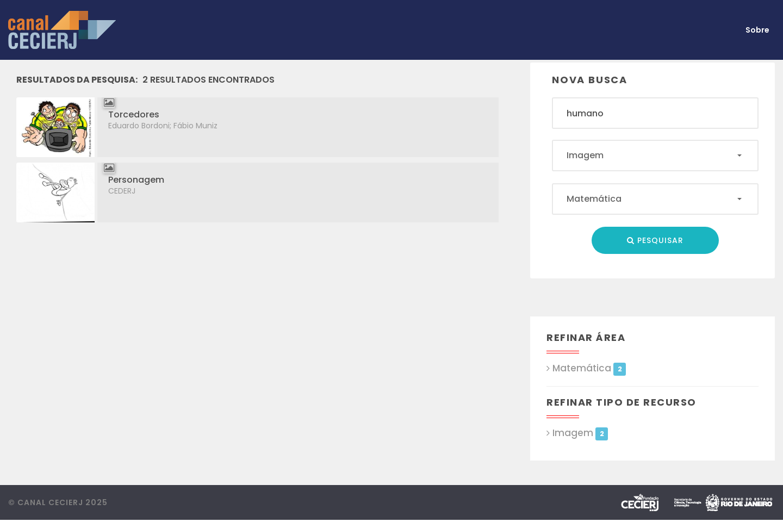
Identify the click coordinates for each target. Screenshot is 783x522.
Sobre (757, 29)
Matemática (589, 368)
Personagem (136, 179)
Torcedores (133, 114)
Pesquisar (655, 240)
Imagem (580, 433)
